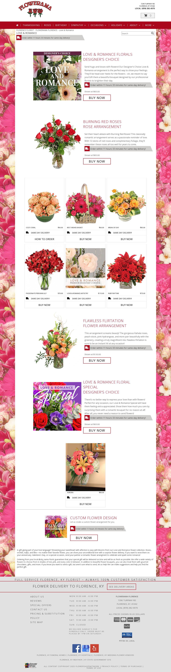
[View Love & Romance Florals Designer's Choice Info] (57, 76)
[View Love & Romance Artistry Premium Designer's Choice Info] (85, 268)
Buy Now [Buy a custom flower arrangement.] (84, 538)
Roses (47, 25)
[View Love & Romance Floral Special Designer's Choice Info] (57, 406)
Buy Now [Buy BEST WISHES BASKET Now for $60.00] (85, 239)
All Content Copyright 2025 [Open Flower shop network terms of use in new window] (59, 666)
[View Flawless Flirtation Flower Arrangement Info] (57, 340)
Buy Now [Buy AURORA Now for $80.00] (85, 504)
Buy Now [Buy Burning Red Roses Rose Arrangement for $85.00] (97, 161)
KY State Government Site (97, 659)
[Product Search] (136, 33)
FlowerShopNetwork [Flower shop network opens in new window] (87, 666)
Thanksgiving (31, 25)
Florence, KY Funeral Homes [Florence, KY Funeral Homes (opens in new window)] (51, 655)
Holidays (118, 25)
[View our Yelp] (94, 651)
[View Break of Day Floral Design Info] (126, 202)
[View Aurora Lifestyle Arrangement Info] (85, 467)
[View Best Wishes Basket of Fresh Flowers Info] (85, 202)
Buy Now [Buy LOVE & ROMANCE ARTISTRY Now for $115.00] (85, 305)
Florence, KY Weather (71, 659)
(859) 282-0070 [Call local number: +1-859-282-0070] (148, 8)
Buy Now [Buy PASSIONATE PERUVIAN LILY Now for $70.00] (44, 305)
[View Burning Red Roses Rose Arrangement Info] (57, 141)
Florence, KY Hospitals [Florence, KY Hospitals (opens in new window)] (80, 655)
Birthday (61, 25)
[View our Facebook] (76, 651)
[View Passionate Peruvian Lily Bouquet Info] (44, 268)
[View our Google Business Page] (85, 651)
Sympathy (78, 25)
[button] (148, 15)
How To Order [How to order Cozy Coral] (44, 239)
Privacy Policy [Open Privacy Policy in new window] (110, 666)
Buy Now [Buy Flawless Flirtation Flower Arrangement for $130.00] (97, 360)
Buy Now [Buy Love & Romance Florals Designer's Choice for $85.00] (97, 98)
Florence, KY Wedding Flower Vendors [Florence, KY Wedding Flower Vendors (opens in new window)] (114, 655)
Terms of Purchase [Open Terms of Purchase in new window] (131, 666)
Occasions (99, 25)
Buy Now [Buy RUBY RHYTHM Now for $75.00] (127, 305)
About (135, 25)
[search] (152, 33)
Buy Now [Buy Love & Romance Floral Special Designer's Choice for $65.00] (97, 430)
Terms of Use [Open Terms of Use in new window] (93, 668)
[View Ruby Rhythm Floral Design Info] (126, 268)
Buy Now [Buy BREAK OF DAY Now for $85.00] (127, 239)
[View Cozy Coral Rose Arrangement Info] (44, 202)
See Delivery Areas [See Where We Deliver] (121, 586)
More (150, 25)
